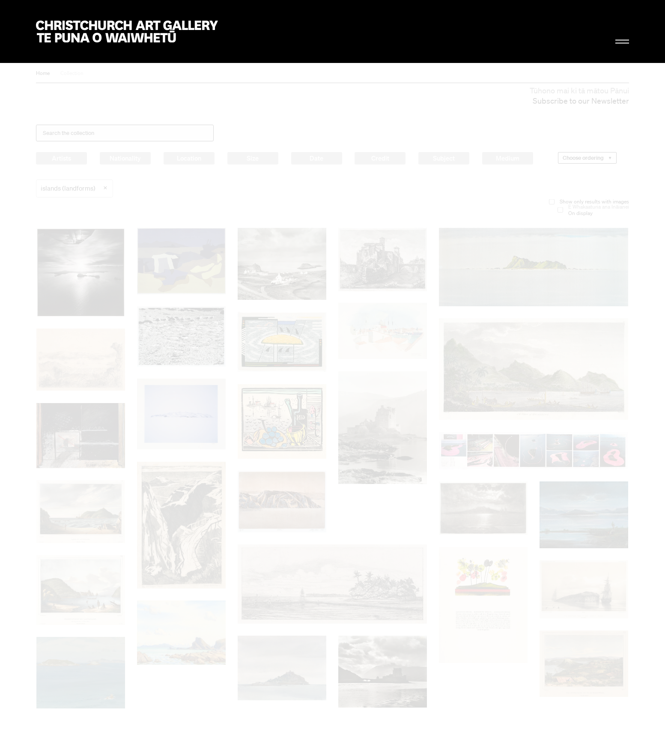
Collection (71, 73)
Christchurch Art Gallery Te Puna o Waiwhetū (127, 31)
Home (43, 73)
